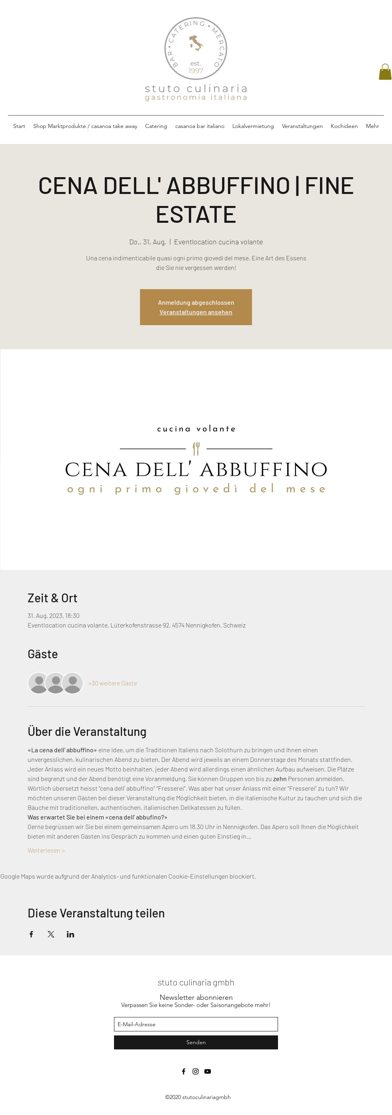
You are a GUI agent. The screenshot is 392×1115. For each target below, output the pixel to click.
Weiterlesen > (46, 850)
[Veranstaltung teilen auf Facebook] (31, 934)
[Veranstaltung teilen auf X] (51, 934)
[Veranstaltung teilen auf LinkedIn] (70, 934)
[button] (385, 72)
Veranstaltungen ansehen (196, 312)
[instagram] (196, 1071)
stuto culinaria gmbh (196, 982)
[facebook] (184, 1071)
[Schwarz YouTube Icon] (208, 1071)
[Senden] (196, 1042)
